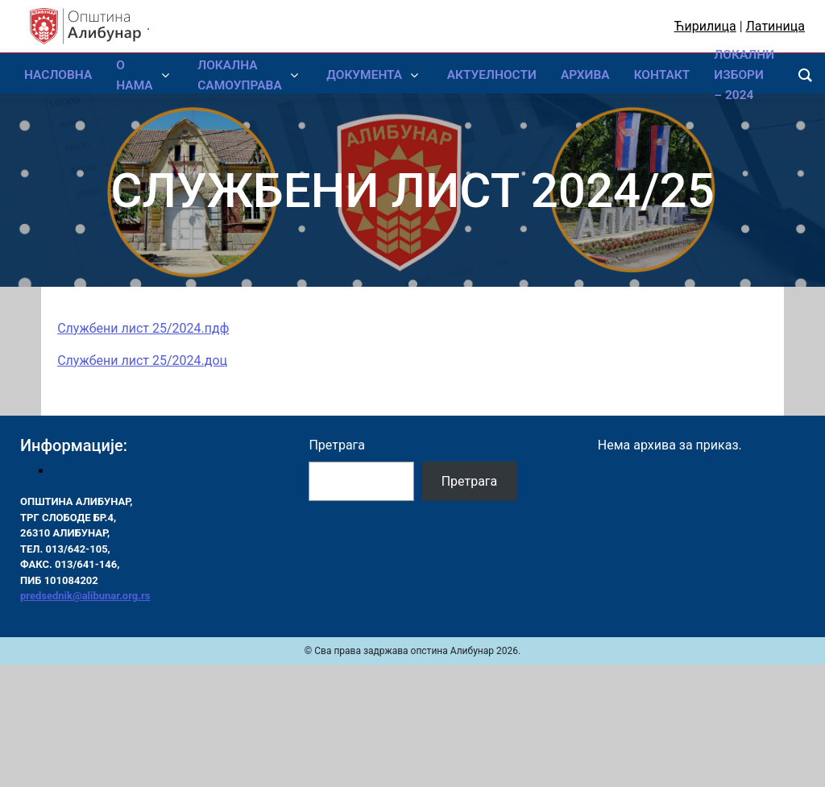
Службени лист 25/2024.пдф (143, 328)
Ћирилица (705, 26)
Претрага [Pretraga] (470, 481)
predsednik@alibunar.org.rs (85, 596)
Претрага (337, 445)
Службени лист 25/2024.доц (142, 360)
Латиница (775, 26)
